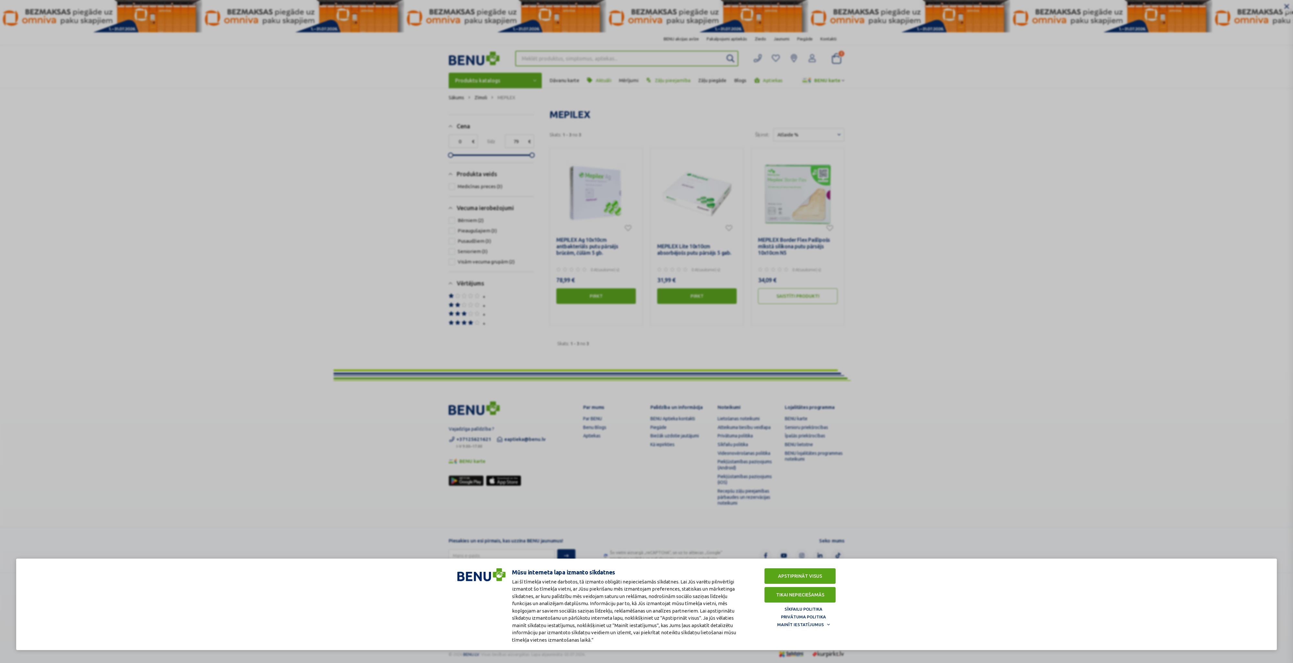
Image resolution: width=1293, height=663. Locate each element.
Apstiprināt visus (800, 576)
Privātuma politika (803, 617)
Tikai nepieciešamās (800, 594)
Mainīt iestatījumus (800, 624)
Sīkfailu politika (803, 609)
